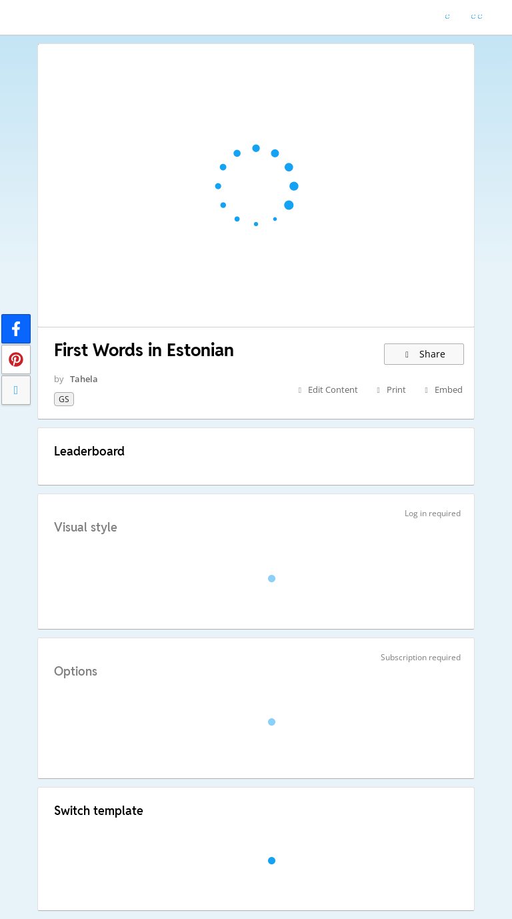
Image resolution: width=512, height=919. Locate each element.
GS (64, 399)
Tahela (84, 379)
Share (424, 353)
